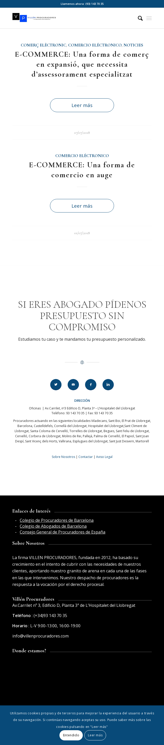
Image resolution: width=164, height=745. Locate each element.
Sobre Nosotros (63, 457)
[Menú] (149, 18)
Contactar (85, 457)
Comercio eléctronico (94, 45)
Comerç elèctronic (43, 45)
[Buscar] (138, 18)
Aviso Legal (104, 457)
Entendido (71, 735)
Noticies (133, 45)
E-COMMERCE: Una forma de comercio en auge (82, 170)
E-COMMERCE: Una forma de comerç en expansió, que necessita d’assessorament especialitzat (82, 64)
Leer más (82, 105)
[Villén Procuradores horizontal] (68, 18)
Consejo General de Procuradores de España (62, 532)
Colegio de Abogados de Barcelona (53, 526)
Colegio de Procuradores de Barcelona (57, 520)
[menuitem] (138, 18)
